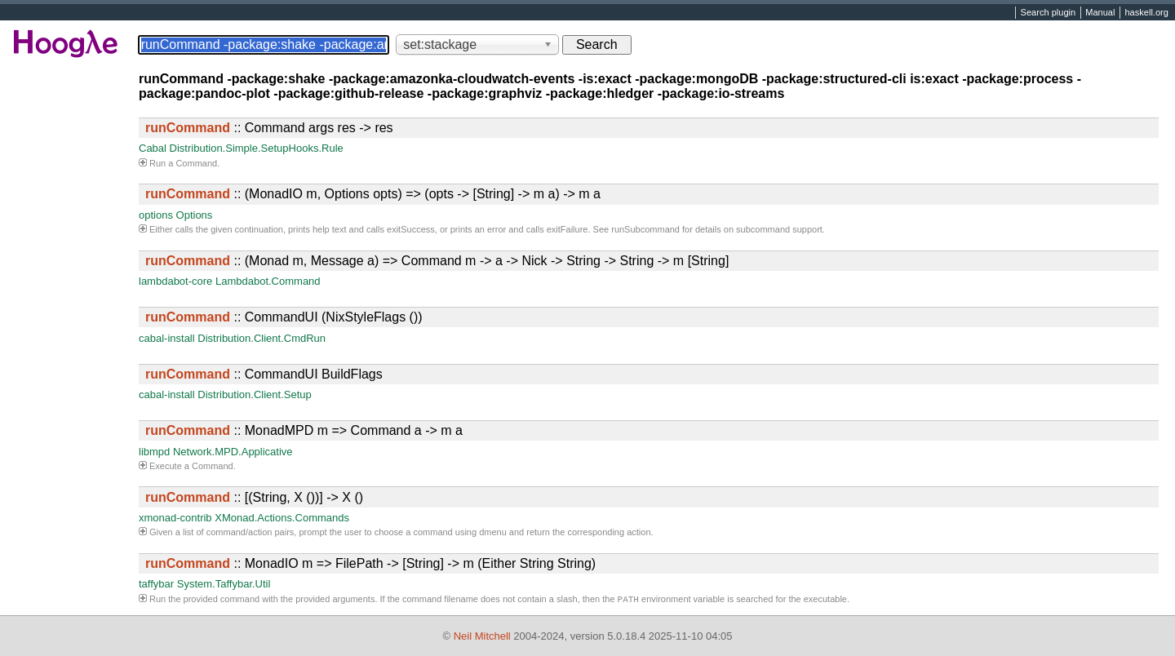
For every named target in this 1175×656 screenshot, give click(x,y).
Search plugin (1048, 13)
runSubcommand (645, 229)
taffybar (156, 584)
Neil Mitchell (482, 636)
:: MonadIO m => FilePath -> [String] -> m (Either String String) (370, 563)
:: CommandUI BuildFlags (264, 374)
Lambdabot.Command (268, 281)
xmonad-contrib (175, 518)
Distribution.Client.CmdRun (261, 338)
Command (196, 163)
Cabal (152, 148)
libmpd (154, 451)
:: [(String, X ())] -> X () (254, 497)
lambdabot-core (175, 281)
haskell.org (1146, 13)
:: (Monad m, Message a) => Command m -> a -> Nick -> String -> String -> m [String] (437, 261)
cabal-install (167, 338)
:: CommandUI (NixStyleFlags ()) (284, 317)
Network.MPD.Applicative (233, 451)
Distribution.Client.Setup (254, 394)
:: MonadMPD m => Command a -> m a (304, 430)
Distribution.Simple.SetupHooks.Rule (257, 148)
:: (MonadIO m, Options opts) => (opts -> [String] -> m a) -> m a (373, 194)
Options (194, 215)
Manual (1100, 13)
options (156, 215)
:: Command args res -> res (269, 128)
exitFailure (567, 229)
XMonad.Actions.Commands (282, 518)
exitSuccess (411, 229)
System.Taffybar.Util (224, 584)
